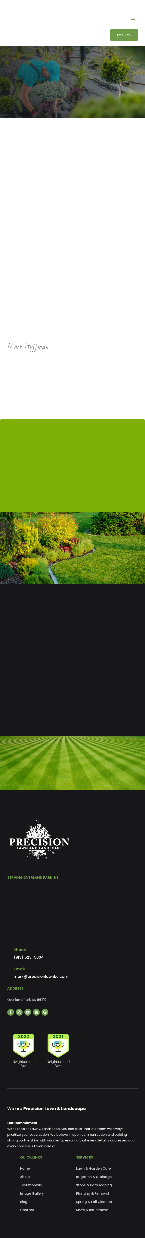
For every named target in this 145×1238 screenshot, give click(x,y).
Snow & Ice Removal (92, 1210)
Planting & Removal (92, 1193)
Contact (27, 1210)
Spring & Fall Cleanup (94, 1202)
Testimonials (31, 1185)
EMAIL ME (124, 35)
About (25, 1177)
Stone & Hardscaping (94, 1185)
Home (25, 1168)
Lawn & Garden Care (93, 1168)
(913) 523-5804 (29, 957)
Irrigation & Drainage (94, 1177)
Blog (23, 1202)
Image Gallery (32, 1193)
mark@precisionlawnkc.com (41, 976)
